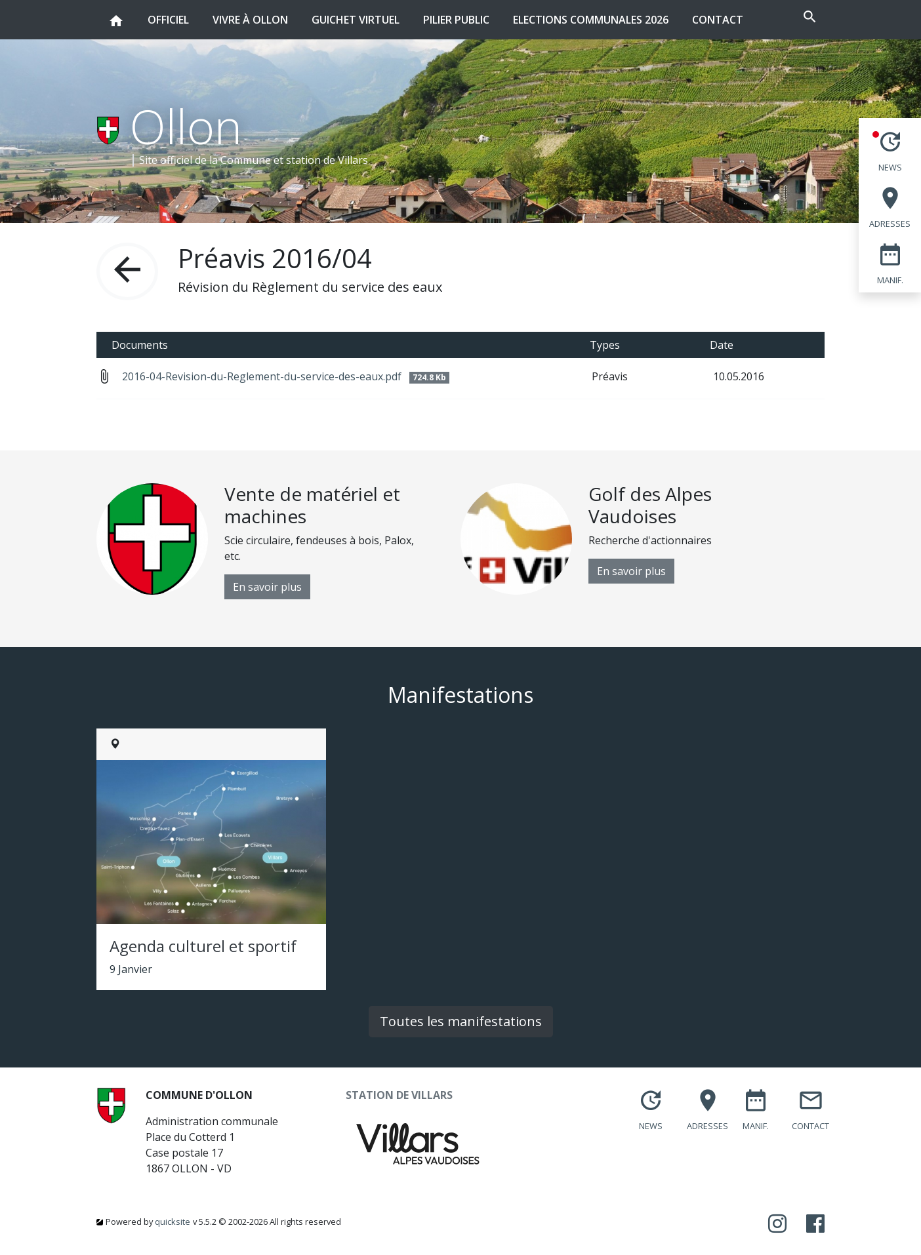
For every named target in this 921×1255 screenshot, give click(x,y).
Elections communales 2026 (590, 19)
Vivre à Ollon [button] (250, 13)
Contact (717, 19)
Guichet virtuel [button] (355, 13)
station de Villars (327, 160)
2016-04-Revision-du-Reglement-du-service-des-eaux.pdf (285, 376)
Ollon (186, 126)
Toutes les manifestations (461, 1021)
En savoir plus (267, 587)
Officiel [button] (168, 13)
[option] (278, 541)
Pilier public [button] (456, 13)
